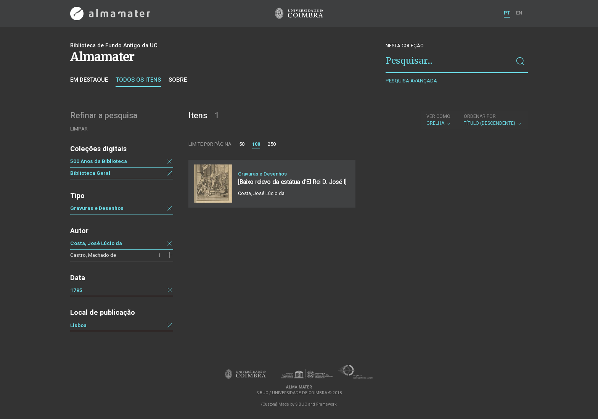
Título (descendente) (493, 119)
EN (519, 13)
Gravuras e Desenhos (97, 208)
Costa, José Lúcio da (96, 243)
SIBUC (301, 404)
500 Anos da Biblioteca (98, 161)
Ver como (438, 116)
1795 (76, 290)
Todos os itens (138, 79)
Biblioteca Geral (90, 173)
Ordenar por (480, 116)
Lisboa (78, 325)
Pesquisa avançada (411, 81)
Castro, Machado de (93, 255)
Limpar (79, 129)
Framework (326, 404)
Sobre (178, 79)
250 (272, 144)
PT (507, 13)
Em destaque (89, 79)
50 (241, 144)
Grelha (438, 119)
